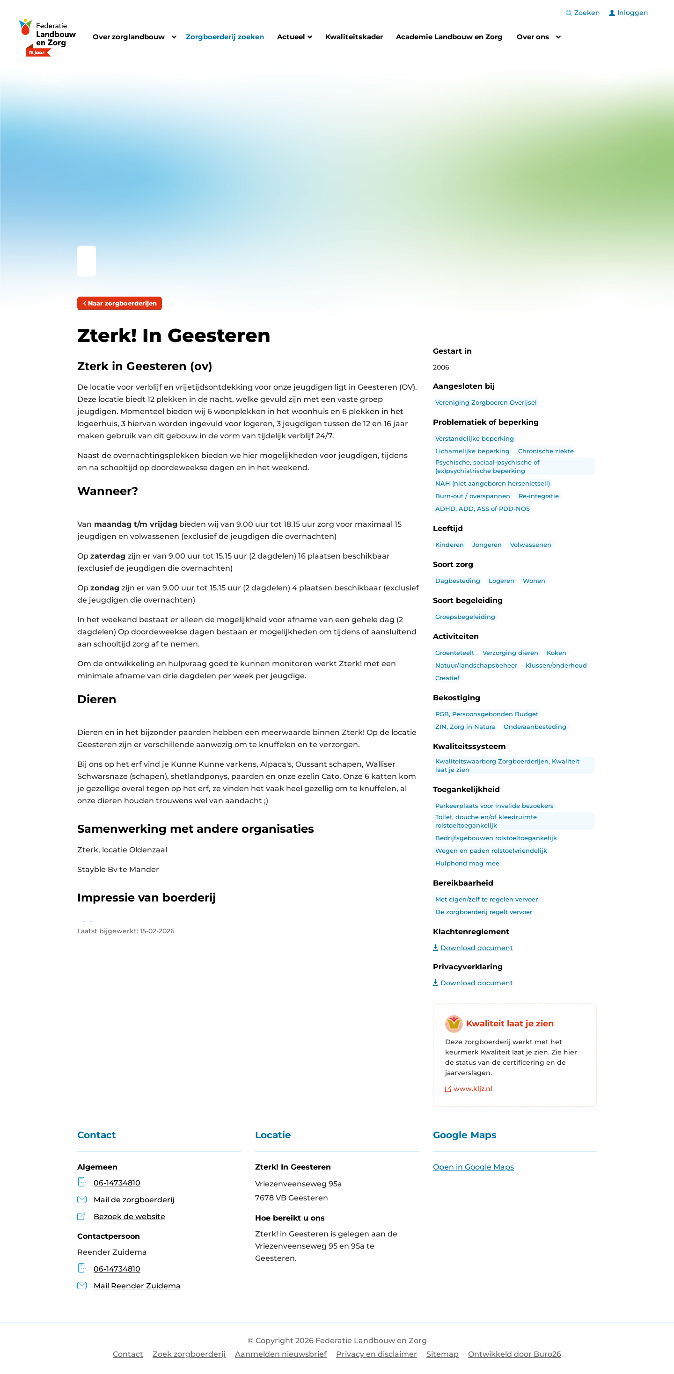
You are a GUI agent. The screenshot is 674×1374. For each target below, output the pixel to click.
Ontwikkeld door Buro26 (514, 1354)
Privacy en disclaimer (376, 1354)
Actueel (294, 38)
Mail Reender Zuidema (129, 1285)
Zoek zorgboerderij (189, 1354)
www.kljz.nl (468, 1088)
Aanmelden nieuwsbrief (281, 1354)
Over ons (533, 36)
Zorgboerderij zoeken (225, 36)
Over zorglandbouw (129, 36)
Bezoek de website (129, 1216)
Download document (473, 948)
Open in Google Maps (473, 1167)
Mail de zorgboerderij (134, 1199)
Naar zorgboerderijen (119, 303)
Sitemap (442, 1354)
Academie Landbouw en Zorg (449, 36)
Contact (128, 1354)
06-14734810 (117, 1182)
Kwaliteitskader (354, 36)
